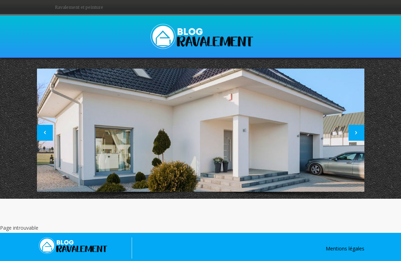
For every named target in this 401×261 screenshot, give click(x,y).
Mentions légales (345, 248)
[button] (45, 133)
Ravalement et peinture (79, 7)
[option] (200, 130)
